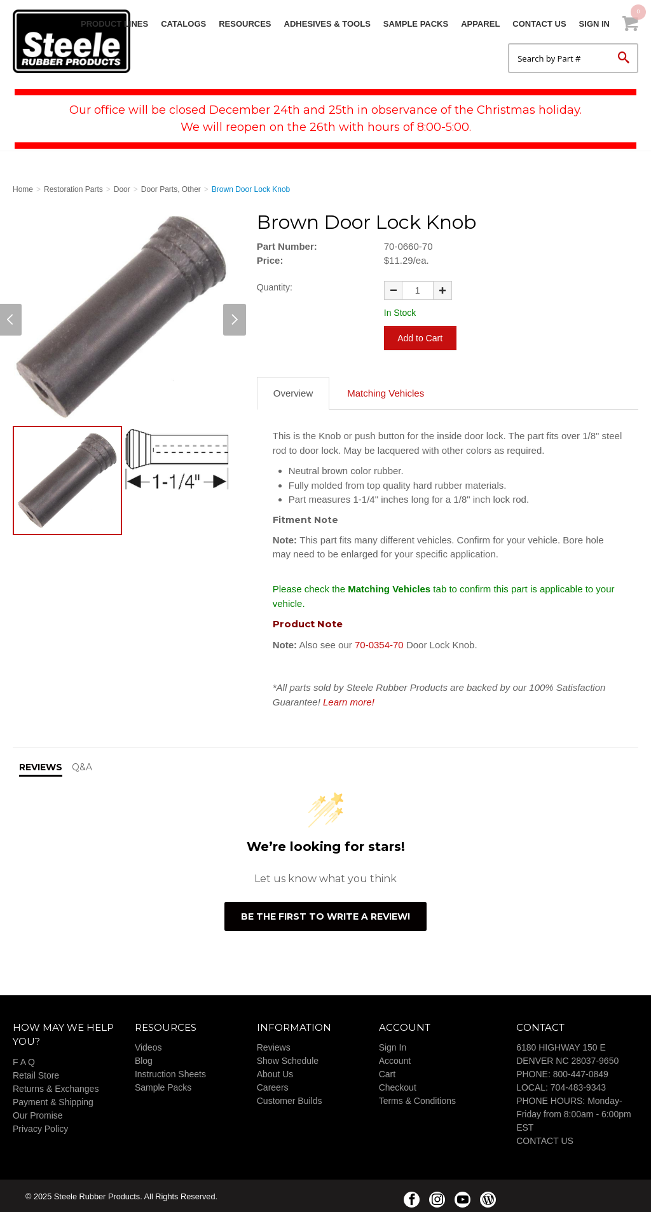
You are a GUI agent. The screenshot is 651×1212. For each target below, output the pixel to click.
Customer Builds (289, 1099)
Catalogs (183, 24)
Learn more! (348, 700)
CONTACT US (544, 1139)
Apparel (480, 24)
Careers (273, 1086)
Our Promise (38, 1113)
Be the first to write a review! (325, 914)
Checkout (397, 1086)
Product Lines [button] (114, 24)
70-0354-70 (380, 642)
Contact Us (539, 24)
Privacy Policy (40, 1127)
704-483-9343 (578, 1086)
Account (395, 1059)
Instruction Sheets (170, 1073)
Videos (148, 1046)
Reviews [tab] (40, 766)
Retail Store (36, 1073)
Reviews (274, 1046)
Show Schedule (288, 1059)
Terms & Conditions (417, 1099)
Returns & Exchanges (56, 1087)
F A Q (24, 1060)
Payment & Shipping (53, 1100)
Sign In (594, 24)
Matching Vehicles (385, 391)
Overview (293, 391)
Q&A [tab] (82, 766)
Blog (144, 1059)
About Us (275, 1073)
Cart (387, 1073)
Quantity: (274, 287)
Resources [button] (245, 24)
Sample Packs (415, 24)
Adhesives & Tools (327, 24)
